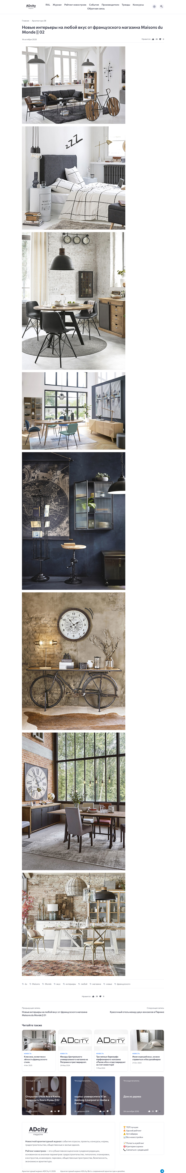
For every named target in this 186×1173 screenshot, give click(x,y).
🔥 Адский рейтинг (132, 1130)
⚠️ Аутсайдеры (130, 1134)
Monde (48, 984)
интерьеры (71, 984)
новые (109, 984)
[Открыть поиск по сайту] (161, 6)
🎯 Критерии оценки (133, 1146)
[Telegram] (162, 1171)
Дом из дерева (132, 1096)
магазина (96, 984)
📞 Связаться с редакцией (135, 1149)
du (26, 984)
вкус (58, 984)
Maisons (36, 984)
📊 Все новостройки (133, 1137)
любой (84, 984)
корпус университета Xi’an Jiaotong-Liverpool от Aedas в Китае (92, 1100)
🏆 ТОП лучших (130, 1127)
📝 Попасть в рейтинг (133, 1143)
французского (123, 984)
